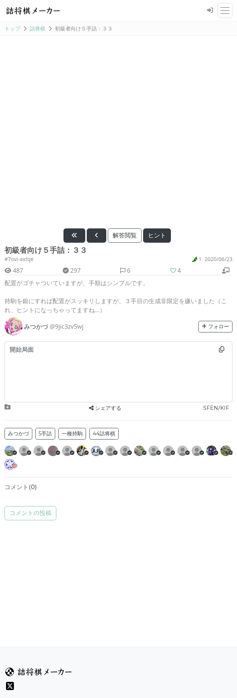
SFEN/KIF (216, 408)
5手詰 (45, 433)
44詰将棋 (104, 433)
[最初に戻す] (74, 235)
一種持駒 (72, 433)
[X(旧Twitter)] (10, 686)
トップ (12, 28)
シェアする (105, 408)
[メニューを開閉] (224, 10)
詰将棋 (37, 28)
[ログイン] (210, 10)
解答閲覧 (125, 235)
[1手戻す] (96, 235)
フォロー (215, 326)
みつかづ (18, 433)
